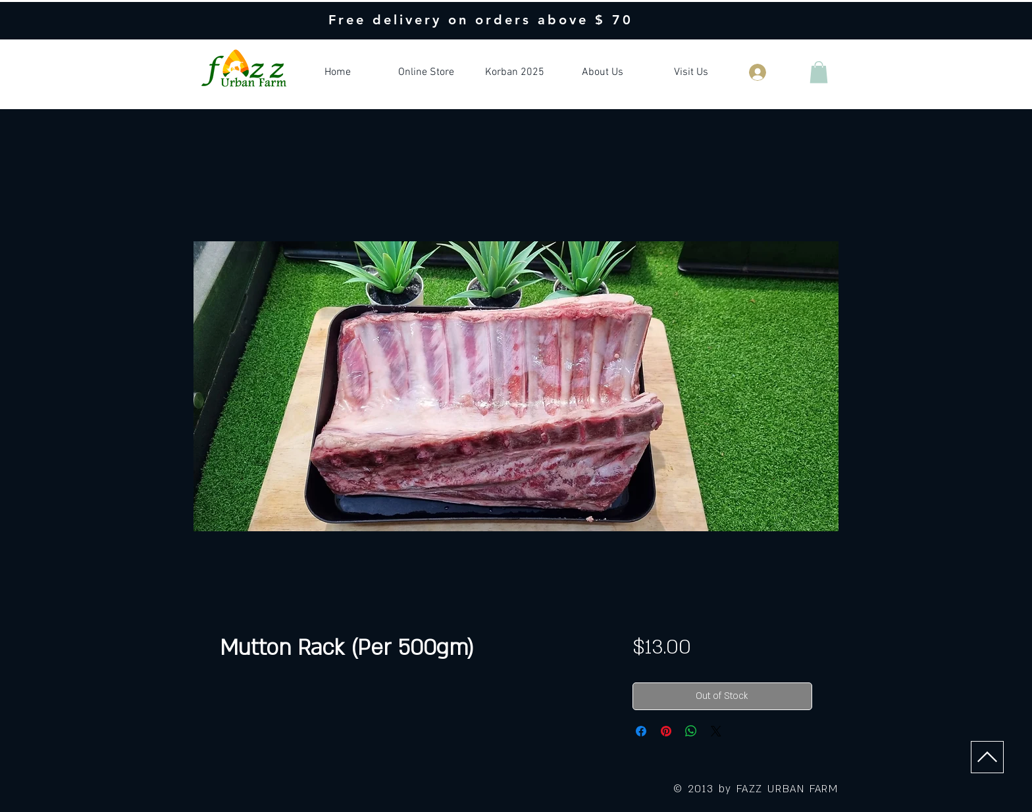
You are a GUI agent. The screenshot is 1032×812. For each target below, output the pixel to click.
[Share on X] (716, 731)
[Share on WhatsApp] (691, 731)
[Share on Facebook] (641, 731)
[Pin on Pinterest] (666, 731)
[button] (819, 72)
